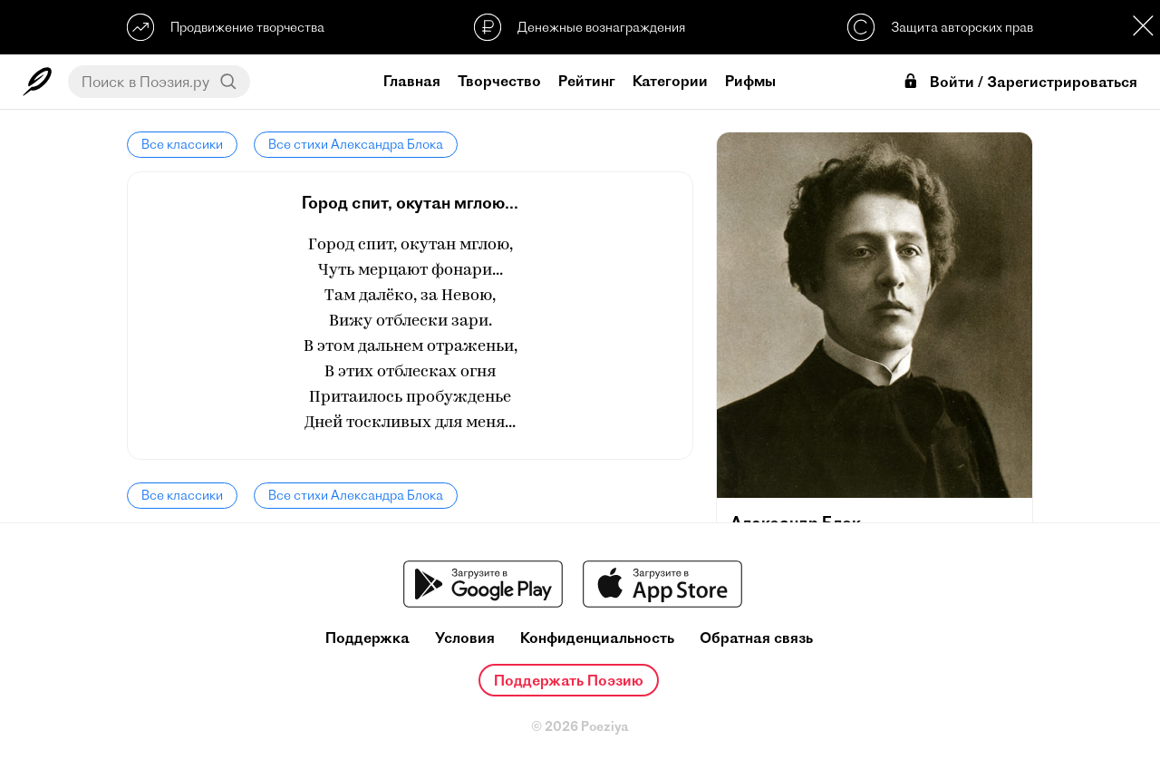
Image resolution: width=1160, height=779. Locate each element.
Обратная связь (756, 638)
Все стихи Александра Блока (355, 144)
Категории (670, 81)
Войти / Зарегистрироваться (1019, 82)
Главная (411, 81)
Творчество (499, 81)
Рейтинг (586, 81)
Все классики (182, 144)
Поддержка (367, 638)
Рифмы (750, 81)
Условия (465, 638)
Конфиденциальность (597, 638)
